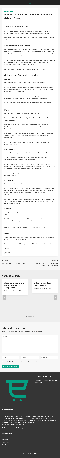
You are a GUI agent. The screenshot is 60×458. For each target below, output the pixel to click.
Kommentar (6, 336)
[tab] (26, 316)
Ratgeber (7, 252)
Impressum (5, 439)
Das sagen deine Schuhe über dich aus (15, 261)
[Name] (10, 357)
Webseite (44, 357)
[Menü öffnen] (3, 2)
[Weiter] (55, 297)
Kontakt (4, 445)
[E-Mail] (30, 357)
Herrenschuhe (8, 11)
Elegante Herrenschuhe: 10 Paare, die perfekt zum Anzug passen (44, 262)
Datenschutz (5, 442)
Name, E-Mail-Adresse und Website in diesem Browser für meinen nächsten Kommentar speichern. (30, 361)
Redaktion (8, 22)
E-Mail (24, 357)
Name (5, 357)
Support (4, 437)
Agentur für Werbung (17, 428)
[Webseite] (49, 357)
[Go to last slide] (4, 297)
